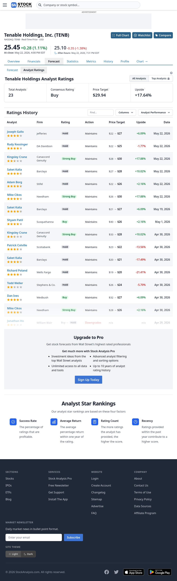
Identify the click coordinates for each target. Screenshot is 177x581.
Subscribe (73, 537)
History (108, 61)
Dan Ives (13, 296)
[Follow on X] (116, 572)
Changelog (98, 492)
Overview (14, 61)
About (138, 478)
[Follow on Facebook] (106, 572)
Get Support (56, 492)
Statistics (72, 61)
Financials (33, 61)
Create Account (101, 485)
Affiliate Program (145, 513)
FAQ (93, 513)
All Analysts (139, 78)
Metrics (91, 61)
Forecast (54, 61)
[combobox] (88, 5)
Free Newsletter (58, 485)
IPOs (9, 485)
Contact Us (141, 485)
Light (13, 554)
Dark (28, 554)
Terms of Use (142, 492)
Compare (163, 35)
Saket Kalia (14, 169)
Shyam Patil (15, 220)
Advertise (97, 506)
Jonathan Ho (15, 321)
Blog (8, 499)
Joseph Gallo (15, 132)
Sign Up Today (88, 380)
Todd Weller (15, 283)
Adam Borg (14, 182)
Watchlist (142, 35)
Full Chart (120, 35)
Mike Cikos (14, 195)
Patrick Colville (17, 245)
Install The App (58, 499)
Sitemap (96, 499)
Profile (125, 61)
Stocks (10, 478)
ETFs (8, 492)
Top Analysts (161, 78)
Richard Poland (17, 270)
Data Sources (142, 506)
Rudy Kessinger (17, 144)
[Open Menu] (5, 5)
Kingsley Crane (17, 157)
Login (95, 478)
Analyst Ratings (33, 70)
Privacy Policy (143, 499)
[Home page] (21, 5)
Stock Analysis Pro (60, 478)
